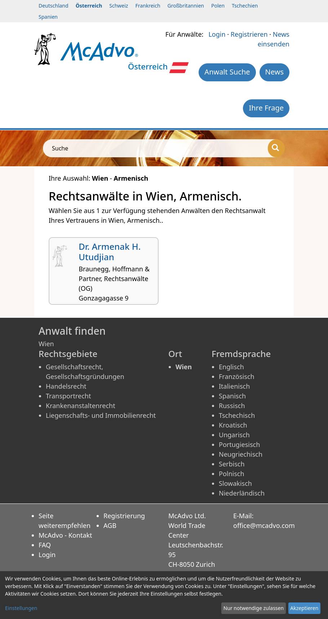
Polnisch (231, 473)
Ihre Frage (266, 108)
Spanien (48, 16)
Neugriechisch (240, 454)
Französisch (236, 376)
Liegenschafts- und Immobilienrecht (101, 415)
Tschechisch (237, 415)
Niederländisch (242, 493)
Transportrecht (68, 396)
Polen (218, 5)
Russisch (232, 405)
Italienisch (234, 386)
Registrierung (124, 515)
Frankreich (147, 5)
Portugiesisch (239, 444)
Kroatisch (233, 425)
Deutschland (53, 5)
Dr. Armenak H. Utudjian (110, 251)
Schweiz (118, 5)
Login (216, 34)
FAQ (45, 545)
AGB (109, 525)
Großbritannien (186, 5)
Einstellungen (21, 608)
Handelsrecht (66, 386)
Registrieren (249, 34)
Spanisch (232, 396)
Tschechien (245, 5)
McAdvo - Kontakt (65, 535)
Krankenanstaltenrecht (80, 405)
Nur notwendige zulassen (253, 608)
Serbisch (232, 464)
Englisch (231, 366)
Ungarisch (234, 434)
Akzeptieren (304, 608)
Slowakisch (235, 483)
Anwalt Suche (227, 72)
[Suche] (276, 148)
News (274, 72)
